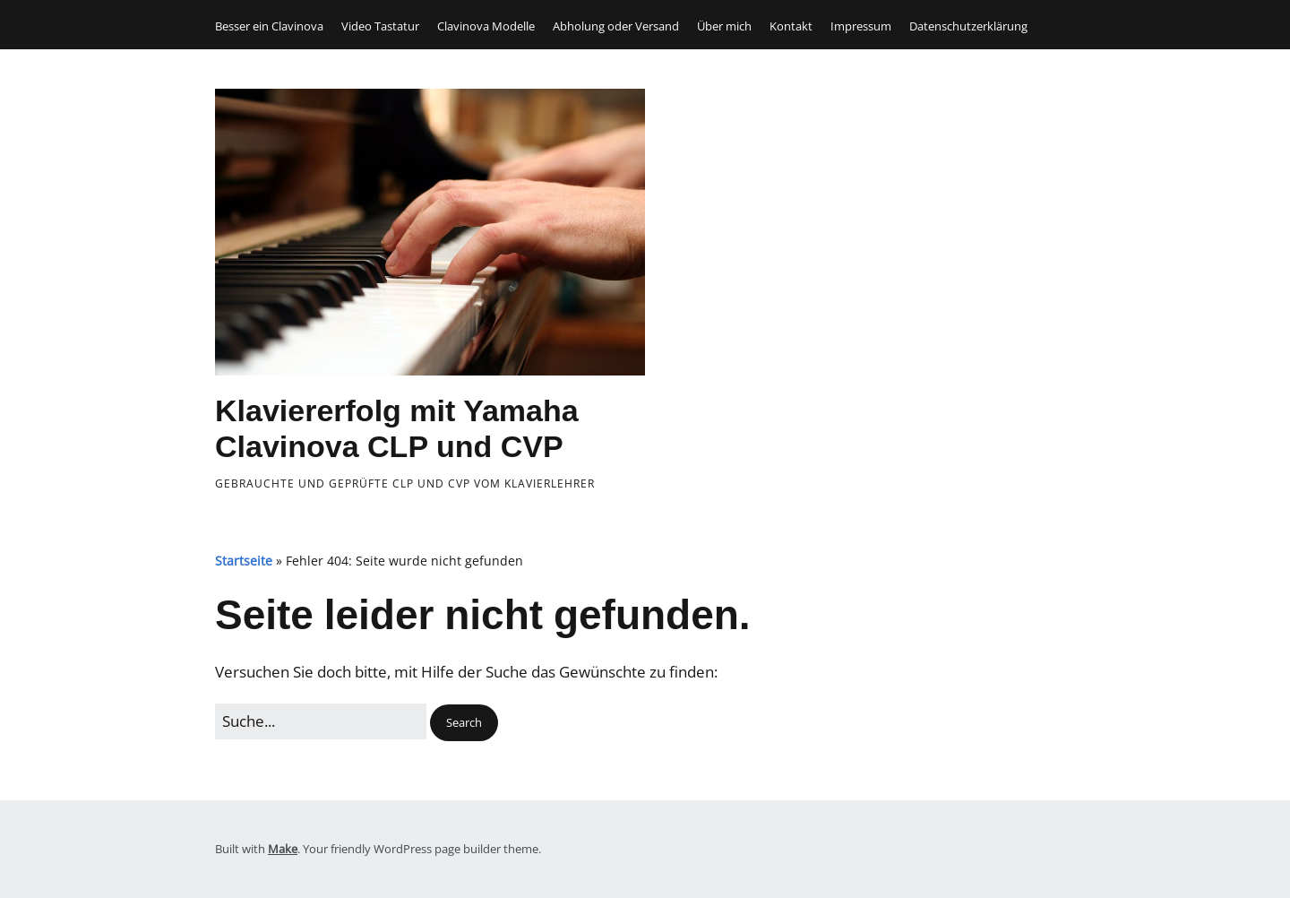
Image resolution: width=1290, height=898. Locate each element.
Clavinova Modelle (486, 26)
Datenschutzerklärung (968, 26)
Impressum (860, 26)
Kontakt (791, 26)
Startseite (243, 560)
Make (282, 849)
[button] (464, 722)
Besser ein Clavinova (269, 26)
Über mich (724, 26)
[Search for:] (320, 721)
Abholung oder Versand (616, 26)
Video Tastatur (380, 26)
